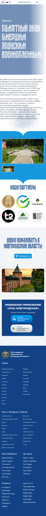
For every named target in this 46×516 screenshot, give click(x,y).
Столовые (27, 467)
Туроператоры (29, 486)
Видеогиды (27, 496)
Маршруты (6, 503)
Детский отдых (27, 419)
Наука (3, 432)
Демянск (4, 394)
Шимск (4, 404)
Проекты (5, 500)
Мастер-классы (28, 425)
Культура (4, 425)
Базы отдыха (7, 461)
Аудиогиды (27, 493)
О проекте (6, 487)
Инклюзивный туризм (29, 422)
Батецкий (26, 378)
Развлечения (27, 441)
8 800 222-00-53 (25, 2)
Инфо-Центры (28, 490)
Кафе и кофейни (29, 461)
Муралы (25, 428)
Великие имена (29, 502)
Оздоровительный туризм (9, 435)
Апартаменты (7, 458)
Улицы (25, 444)
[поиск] (37, 2)
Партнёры (6, 490)
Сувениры (27, 499)
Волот (25, 388)
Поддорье (26, 381)
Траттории (27, 470)
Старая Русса (6, 372)
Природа (4, 441)
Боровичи (5, 375)
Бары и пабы (28, 458)
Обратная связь (8, 494)
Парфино (25, 369)
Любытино (5, 381)
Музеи (4, 428)
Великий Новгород (7, 369)
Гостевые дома (8, 467)
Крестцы (4, 388)
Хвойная (25, 375)
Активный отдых (7, 416)
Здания (4, 422)
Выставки (26, 416)
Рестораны (27, 464)
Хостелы (5, 477)
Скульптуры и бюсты (8, 444)
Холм (3, 400)
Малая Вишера (27, 372)
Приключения (27, 438)
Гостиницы (6, 470)
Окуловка (26, 385)
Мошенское (26, 394)
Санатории (6, 474)
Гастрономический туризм (10, 419)
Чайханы (26, 474)
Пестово (4, 397)
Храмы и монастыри (8, 447)
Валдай (4, 378)
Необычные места (28, 432)
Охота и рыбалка (28, 435)
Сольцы (4, 391)
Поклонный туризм (7, 438)
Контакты (6, 497)
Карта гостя (28, 483)
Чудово (4, 385)
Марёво (25, 391)
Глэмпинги (6, 464)
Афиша (4, 506)
